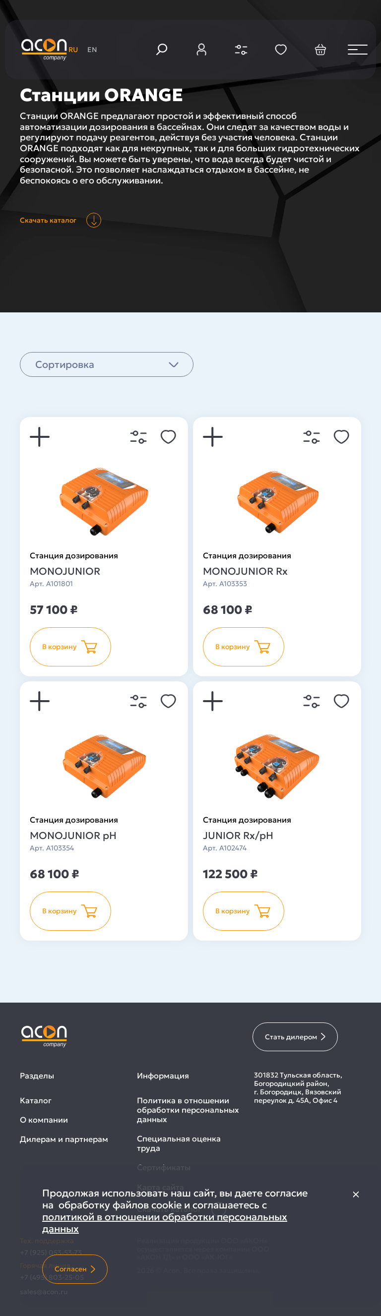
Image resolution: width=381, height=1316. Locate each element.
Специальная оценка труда (179, 1143)
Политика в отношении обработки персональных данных (188, 1110)
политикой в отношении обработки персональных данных (164, 1222)
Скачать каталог (60, 220)
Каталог (36, 1100)
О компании (44, 1120)
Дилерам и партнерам (64, 1139)
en (92, 49)
